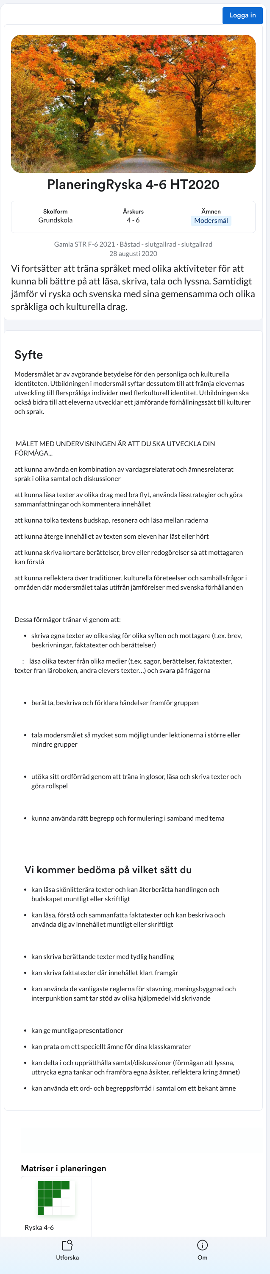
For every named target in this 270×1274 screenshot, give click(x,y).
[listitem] (67, 1255)
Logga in (242, 15)
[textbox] (133, 720)
